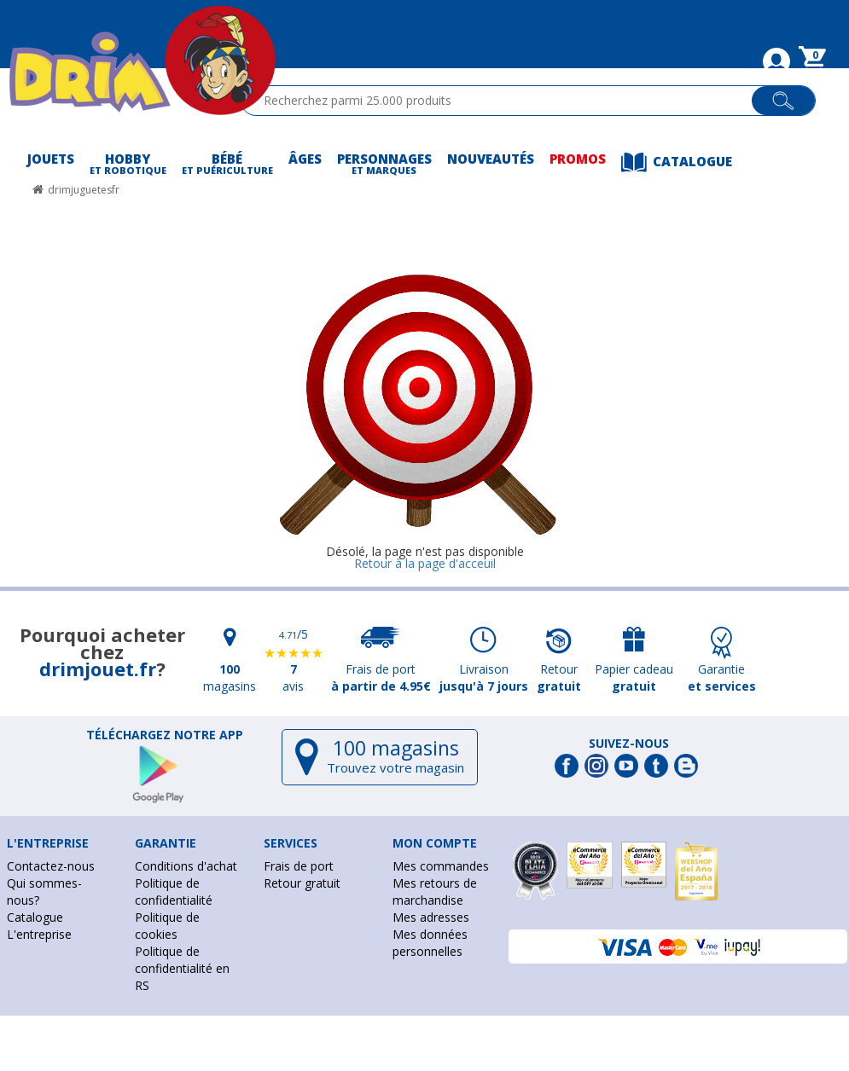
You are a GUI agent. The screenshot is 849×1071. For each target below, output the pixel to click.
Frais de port (299, 866)
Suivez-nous (629, 744)
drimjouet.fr (97, 668)
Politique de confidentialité (173, 891)
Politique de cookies (167, 925)
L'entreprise (39, 934)
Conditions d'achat (186, 866)
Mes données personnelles (430, 942)
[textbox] (503, 100)
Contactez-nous (51, 866)
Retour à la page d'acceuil (425, 563)
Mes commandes (441, 866)
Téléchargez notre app (164, 735)
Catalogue (35, 917)
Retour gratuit (302, 883)
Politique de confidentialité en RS (182, 968)
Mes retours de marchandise (435, 891)
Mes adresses (431, 917)
